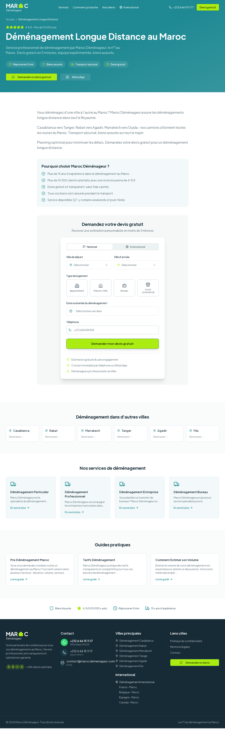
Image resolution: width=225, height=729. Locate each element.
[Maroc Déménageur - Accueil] (17, 7)
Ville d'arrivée (121, 257)
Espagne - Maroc (129, 698)
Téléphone (72, 322)
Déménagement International (134, 682)
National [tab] (90, 246)
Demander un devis (195, 663)
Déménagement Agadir (131, 661)
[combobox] (88, 265)
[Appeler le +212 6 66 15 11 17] (181, 7)
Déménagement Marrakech (133, 651)
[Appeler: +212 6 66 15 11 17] (85, 653)
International (129, 7)
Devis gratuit (208, 7)
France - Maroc (128, 687)
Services (63, 7)
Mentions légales (180, 647)
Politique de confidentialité (186, 641)
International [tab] (135, 246)
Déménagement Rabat (131, 646)
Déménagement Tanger (131, 656)
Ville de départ (74, 257)
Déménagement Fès (129, 666)
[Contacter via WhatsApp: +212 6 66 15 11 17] (85, 643)
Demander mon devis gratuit (112, 344)
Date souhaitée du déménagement (86, 303)
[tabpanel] (112, 302)
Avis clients (108, 7)
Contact (175, 653)
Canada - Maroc (128, 703)
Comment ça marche (85, 7)
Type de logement (77, 275)
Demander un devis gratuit (31, 77)
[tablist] (112, 246)
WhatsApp (75, 77)
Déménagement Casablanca (134, 641)
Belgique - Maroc (129, 693)
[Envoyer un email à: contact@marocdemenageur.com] (85, 663)
